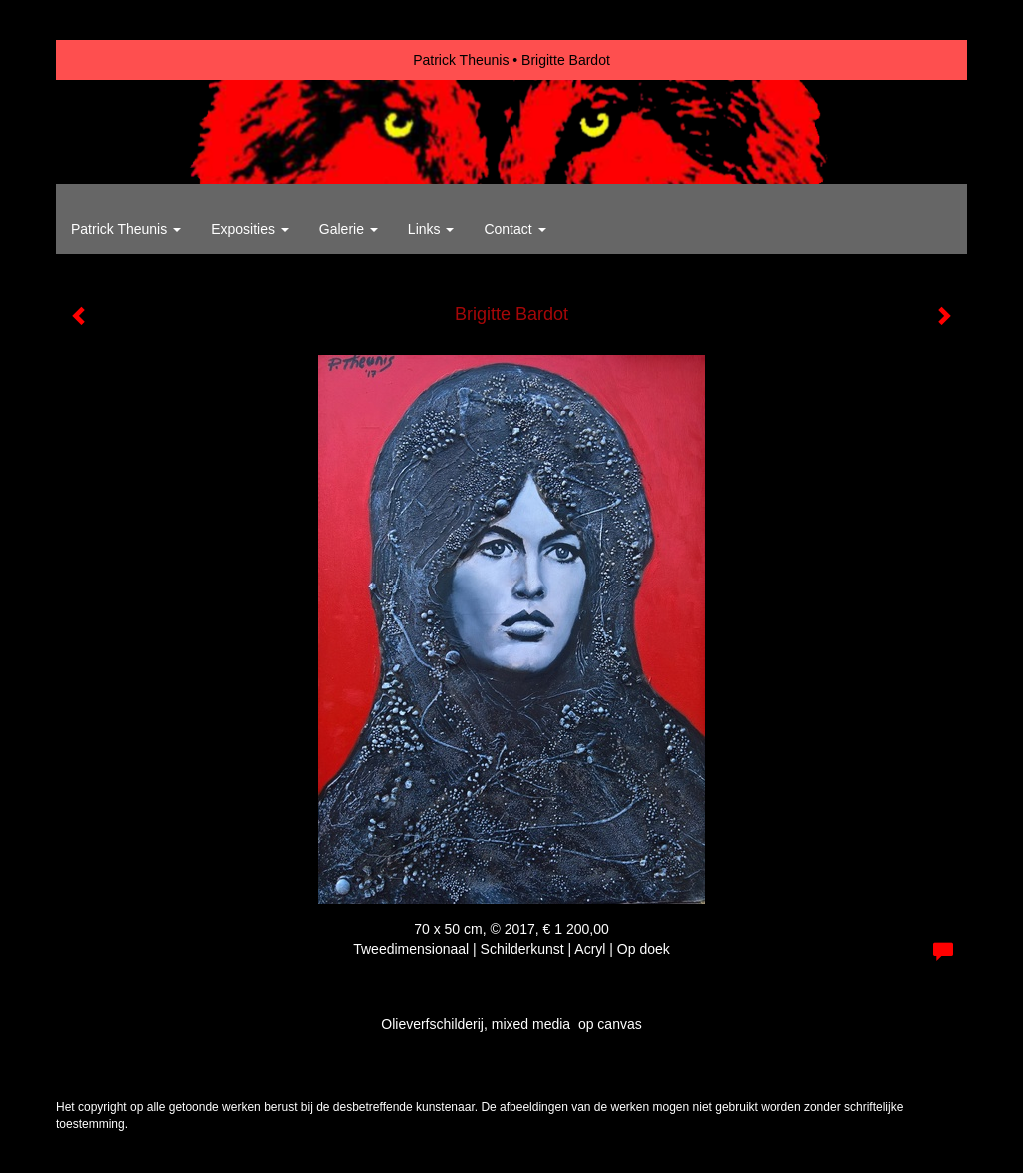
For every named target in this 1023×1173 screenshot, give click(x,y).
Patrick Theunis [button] (126, 229)
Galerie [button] (348, 229)
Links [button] (431, 229)
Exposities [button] (250, 229)
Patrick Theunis (461, 60)
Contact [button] (514, 229)
